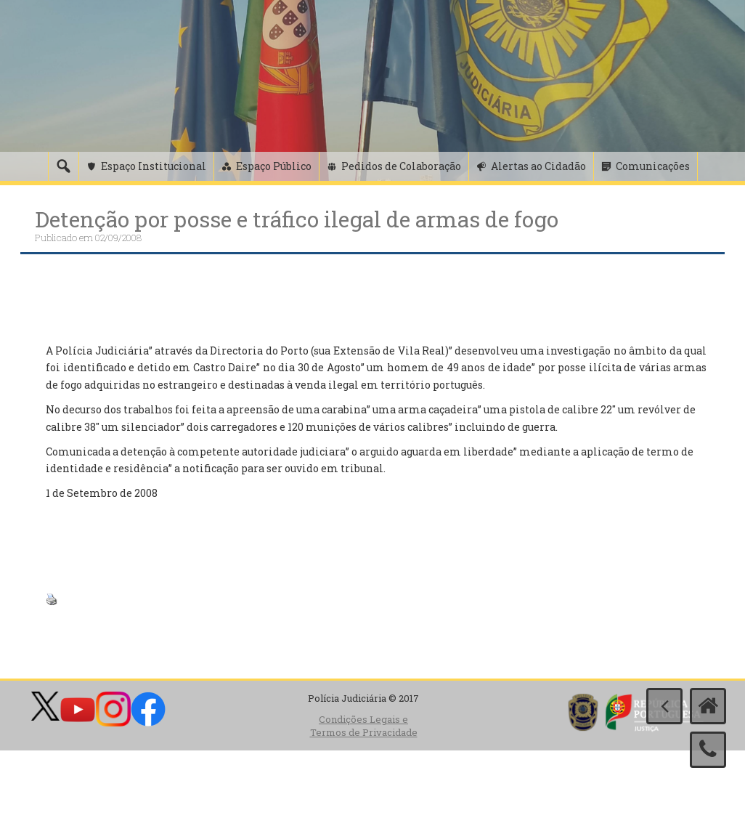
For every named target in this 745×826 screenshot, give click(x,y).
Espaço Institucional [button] (153, 166)
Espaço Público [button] (274, 166)
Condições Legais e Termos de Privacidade (364, 726)
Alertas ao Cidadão (538, 166)
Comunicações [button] (653, 166)
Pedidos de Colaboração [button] (401, 166)
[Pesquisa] (63, 166)
